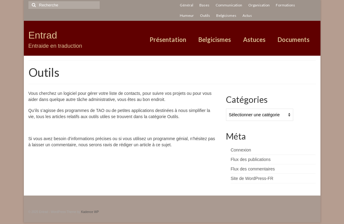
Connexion (241, 149)
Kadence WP (90, 212)
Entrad (42, 35)
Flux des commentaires (253, 168)
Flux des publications (251, 159)
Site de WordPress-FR (252, 178)
